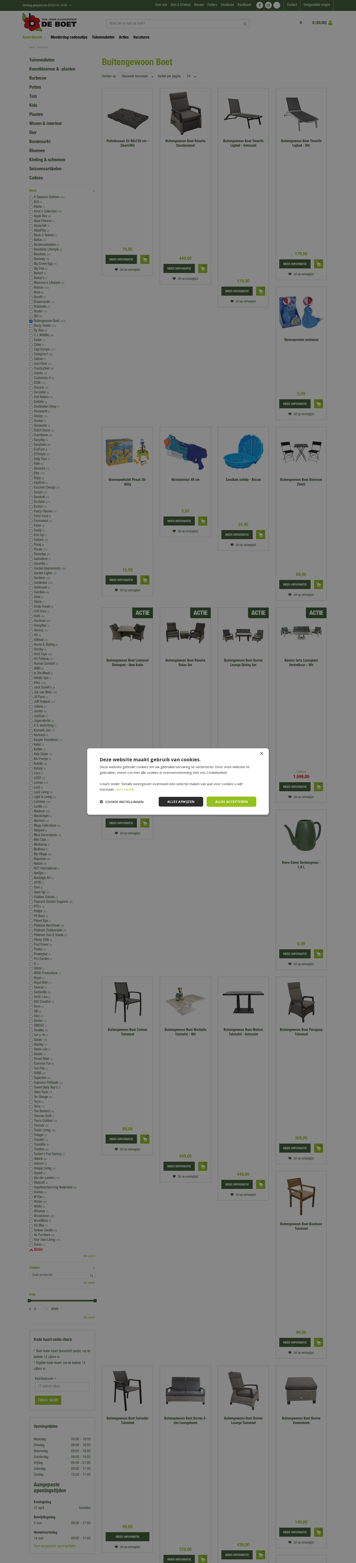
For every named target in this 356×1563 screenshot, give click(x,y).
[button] (121, 802)
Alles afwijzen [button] (181, 801)
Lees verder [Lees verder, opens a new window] (125, 789)
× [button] (261, 753)
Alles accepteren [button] (231, 801)
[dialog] (178, 781)
